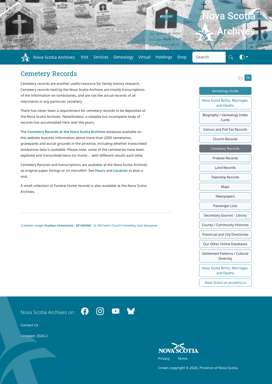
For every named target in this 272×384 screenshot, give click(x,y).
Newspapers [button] (225, 196)
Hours (100, 170)
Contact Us (29, 325)
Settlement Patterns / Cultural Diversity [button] (225, 256)
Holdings (164, 57)
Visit (85, 57)
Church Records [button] (225, 139)
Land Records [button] (225, 167)
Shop (182, 57)
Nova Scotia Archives (54, 57)
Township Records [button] (225, 177)
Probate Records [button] (225, 158)
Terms (182, 358)
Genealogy (123, 57)
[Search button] (230, 57)
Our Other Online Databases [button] (225, 244)
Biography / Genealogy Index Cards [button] (225, 117)
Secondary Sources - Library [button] (225, 215)
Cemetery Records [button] (225, 148)
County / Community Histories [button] (225, 225)
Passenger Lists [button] (225, 206)
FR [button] (248, 78)
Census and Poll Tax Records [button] (225, 129)
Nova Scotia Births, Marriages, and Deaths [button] (225, 103)
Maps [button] (225, 186)
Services (100, 57)
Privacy (164, 358)
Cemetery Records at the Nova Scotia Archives (66, 131)
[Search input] (209, 57)
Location (120, 170)
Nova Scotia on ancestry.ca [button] (225, 282)
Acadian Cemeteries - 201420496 (67, 225)
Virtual (144, 57)
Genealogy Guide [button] (225, 91)
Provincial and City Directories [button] (225, 234)
